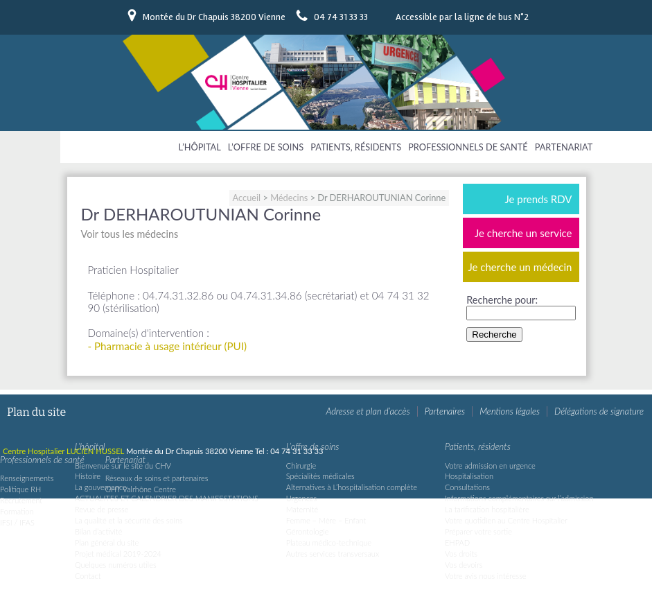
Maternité (302, 509)
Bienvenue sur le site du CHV (123, 465)
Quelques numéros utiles (116, 564)
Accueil (247, 197)
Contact (88, 575)
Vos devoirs (463, 564)
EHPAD (457, 542)
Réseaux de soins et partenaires (157, 478)
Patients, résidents (355, 147)
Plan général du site (107, 542)
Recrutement (21, 500)
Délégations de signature (599, 411)
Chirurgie (301, 465)
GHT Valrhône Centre (140, 489)
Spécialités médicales (320, 475)
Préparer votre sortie (478, 531)
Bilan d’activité (98, 531)
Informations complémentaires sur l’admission (519, 498)
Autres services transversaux (332, 553)
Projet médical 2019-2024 (118, 553)
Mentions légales (509, 411)
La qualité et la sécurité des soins (129, 520)
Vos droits (461, 553)
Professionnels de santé (467, 147)
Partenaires (445, 411)
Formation (17, 511)
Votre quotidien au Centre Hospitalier (506, 520)
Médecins (289, 197)
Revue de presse (102, 509)
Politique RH (20, 489)
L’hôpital (200, 147)
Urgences (301, 498)
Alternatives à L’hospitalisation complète (351, 487)
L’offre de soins (265, 147)
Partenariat (564, 147)
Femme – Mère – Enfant (326, 520)
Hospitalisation (469, 475)
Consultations (467, 487)
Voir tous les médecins (130, 234)
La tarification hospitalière (487, 509)
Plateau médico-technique (328, 542)
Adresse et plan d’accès (367, 411)
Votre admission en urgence (490, 465)
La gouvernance (101, 487)
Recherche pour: (502, 300)
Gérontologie (307, 531)
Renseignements (26, 478)
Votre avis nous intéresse (486, 575)
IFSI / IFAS (17, 522)
